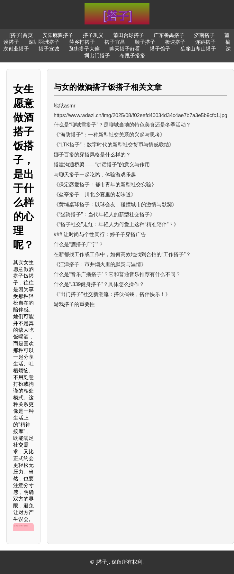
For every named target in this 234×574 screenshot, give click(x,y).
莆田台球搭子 (128, 35)
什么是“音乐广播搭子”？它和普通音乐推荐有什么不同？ (117, 274)
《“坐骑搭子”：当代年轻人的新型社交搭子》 (104, 214)
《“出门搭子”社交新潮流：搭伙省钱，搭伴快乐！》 (112, 294)
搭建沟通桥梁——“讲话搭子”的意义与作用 (102, 164)
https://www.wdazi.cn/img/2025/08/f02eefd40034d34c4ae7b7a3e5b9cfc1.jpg (140, 115)
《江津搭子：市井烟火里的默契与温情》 (100, 264)
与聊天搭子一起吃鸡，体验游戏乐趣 (95, 174)
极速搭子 (175, 42)
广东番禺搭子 (169, 35)
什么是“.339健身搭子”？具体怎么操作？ (99, 284)
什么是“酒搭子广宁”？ (79, 244)
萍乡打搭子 (82, 42)
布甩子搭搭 (132, 55)
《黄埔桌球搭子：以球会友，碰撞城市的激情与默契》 (115, 204)
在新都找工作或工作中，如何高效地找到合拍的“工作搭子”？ (122, 254)
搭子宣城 (49, 48)
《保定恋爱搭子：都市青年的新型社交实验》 (105, 184)
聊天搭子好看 (124, 48)
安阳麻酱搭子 (57, 35)
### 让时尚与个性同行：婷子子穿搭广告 (100, 234)
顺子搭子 (145, 42)
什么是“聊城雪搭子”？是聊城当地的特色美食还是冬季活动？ (122, 124)
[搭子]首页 (21, 35)
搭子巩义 (93, 35)
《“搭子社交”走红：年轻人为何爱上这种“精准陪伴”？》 (116, 224)
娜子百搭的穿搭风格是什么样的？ (92, 154)
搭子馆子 (160, 48)
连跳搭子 (205, 42)
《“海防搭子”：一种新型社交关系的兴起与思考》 (109, 134)
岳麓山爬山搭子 (198, 48)
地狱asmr (65, 105)
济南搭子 (204, 35)
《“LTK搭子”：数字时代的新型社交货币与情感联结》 (114, 144)
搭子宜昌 (114, 42)
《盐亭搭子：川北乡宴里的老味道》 (95, 194)
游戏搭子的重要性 (74, 304)
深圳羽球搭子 (44, 42)
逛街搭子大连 (84, 48)
